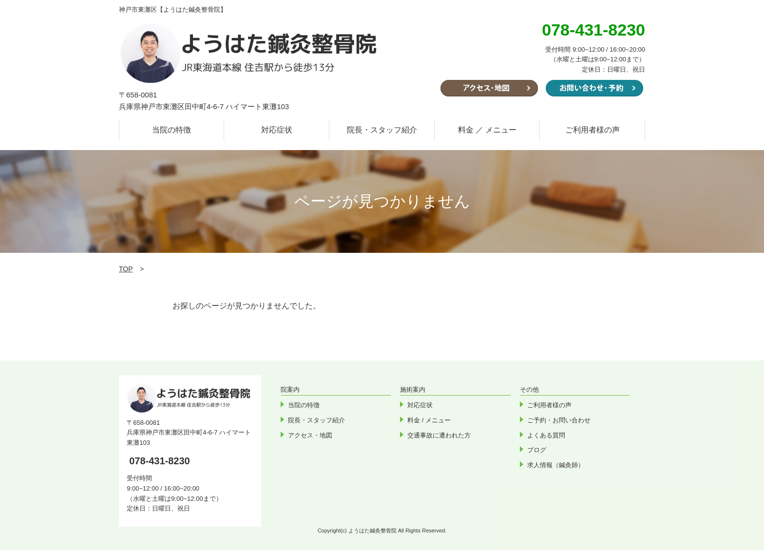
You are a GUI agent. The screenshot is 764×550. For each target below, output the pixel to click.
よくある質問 (546, 435)
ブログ (536, 450)
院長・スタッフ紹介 (382, 130)
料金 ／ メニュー (487, 130)
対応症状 (276, 130)
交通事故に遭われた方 (439, 435)
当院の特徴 (171, 130)
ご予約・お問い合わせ (559, 420)
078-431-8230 (159, 460)
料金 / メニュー (429, 420)
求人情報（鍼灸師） (555, 465)
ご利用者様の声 (592, 130)
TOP (126, 269)
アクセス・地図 (310, 435)
